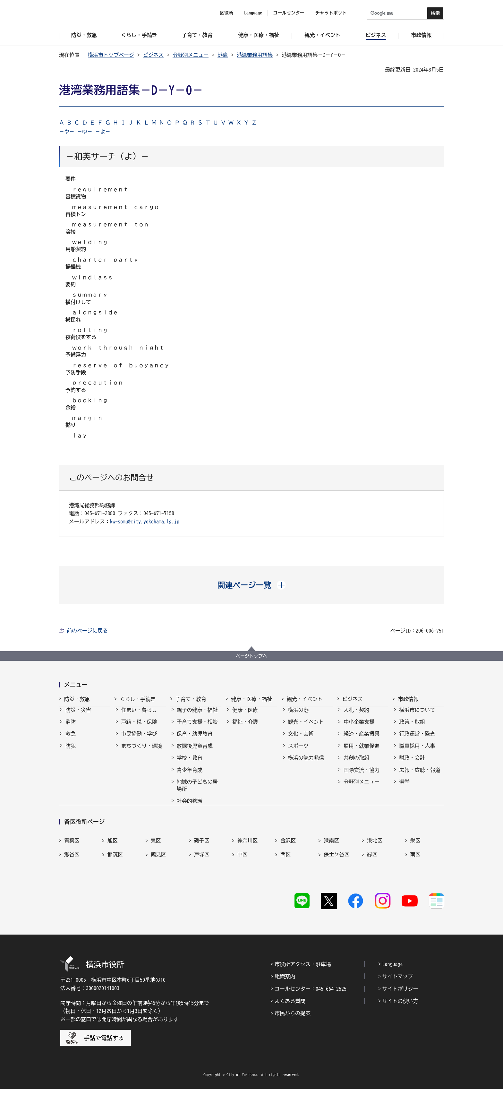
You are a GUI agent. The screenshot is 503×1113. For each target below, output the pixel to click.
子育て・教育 (190, 699)
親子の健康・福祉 (197, 715)
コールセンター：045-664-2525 (310, 1012)
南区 (415, 888)
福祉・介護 (245, 727)
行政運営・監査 (417, 739)
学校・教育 (189, 763)
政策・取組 (412, 727)
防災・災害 (78, 715)
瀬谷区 (72, 888)
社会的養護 (189, 806)
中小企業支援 (359, 727)
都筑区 (115, 888)
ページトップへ (251, 656)
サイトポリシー (400, 1012)
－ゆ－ (84, 131)
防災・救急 (77, 699)
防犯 (70, 751)
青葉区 (72, 874)
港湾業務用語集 (255, 54)
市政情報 (408, 699)
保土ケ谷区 (336, 888)
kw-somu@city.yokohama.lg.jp (144, 521)
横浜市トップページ (111, 54)
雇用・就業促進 (361, 751)
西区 (285, 888)
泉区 (156, 874)
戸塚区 (201, 888)
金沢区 (288, 874)
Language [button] (253, 13)
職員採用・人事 (417, 751)
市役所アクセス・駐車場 (303, 987)
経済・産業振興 (361, 739)
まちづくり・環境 (141, 751)
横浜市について (417, 715)
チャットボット (331, 13)
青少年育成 (189, 775)
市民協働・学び (139, 739)
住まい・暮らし (139, 715)
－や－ (66, 131)
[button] (251, 585)
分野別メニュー (191, 54)
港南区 (331, 874)
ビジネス (153, 54)
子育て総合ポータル (197, 822)
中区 (242, 888)
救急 (70, 739)
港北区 (374, 874)
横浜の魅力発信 (306, 763)
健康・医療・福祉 (251, 699)
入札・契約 (356, 715)
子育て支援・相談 (197, 727)
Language (392, 987)
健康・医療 (245, 715)
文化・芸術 (301, 739)
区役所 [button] (226, 13)
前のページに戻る (87, 630)
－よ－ (102, 131)
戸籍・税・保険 (139, 727)
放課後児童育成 (195, 751)
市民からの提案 (293, 1037)
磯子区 (201, 874)
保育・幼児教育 (195, 739)
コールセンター (288, 13)
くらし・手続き (138, 699)
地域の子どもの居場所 (197, 791)
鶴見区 (158, 888)
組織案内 (285, 1000)
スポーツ (298, 751)
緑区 (372, 888)
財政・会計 (412, 763)
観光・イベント (305, 699)
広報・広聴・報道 (419, 775)
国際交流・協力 (361, 775)
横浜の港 (298, 715)
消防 (70, 727)
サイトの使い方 (400, 1024)
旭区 (112, 874)
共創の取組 (356, 763)
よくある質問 (290, 1024)
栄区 (415, 874)
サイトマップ (397, 1000)
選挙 (404, 787)
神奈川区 (247, 874)
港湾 (222, 54)
